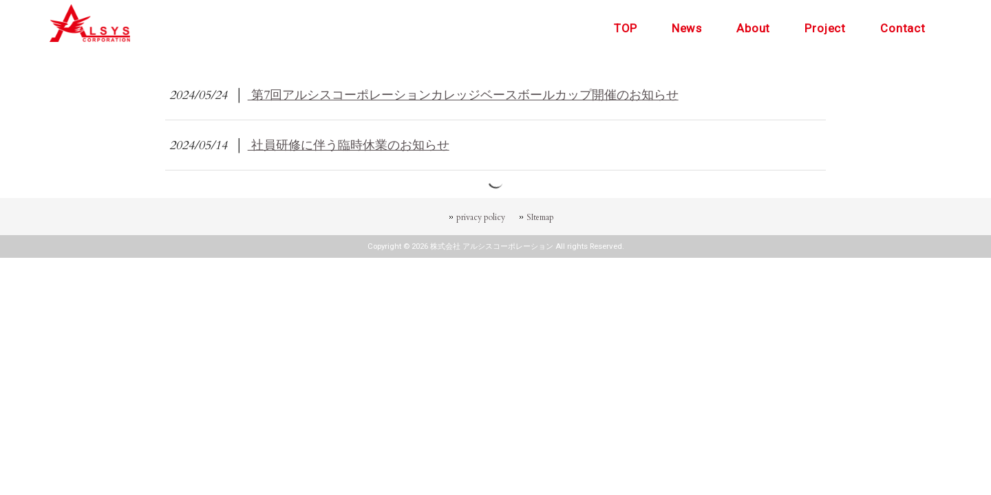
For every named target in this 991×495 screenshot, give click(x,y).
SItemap (540, 217)
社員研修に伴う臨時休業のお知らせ (348, 145)
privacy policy (480, 217)
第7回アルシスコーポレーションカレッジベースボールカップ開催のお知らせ (463, 95)
